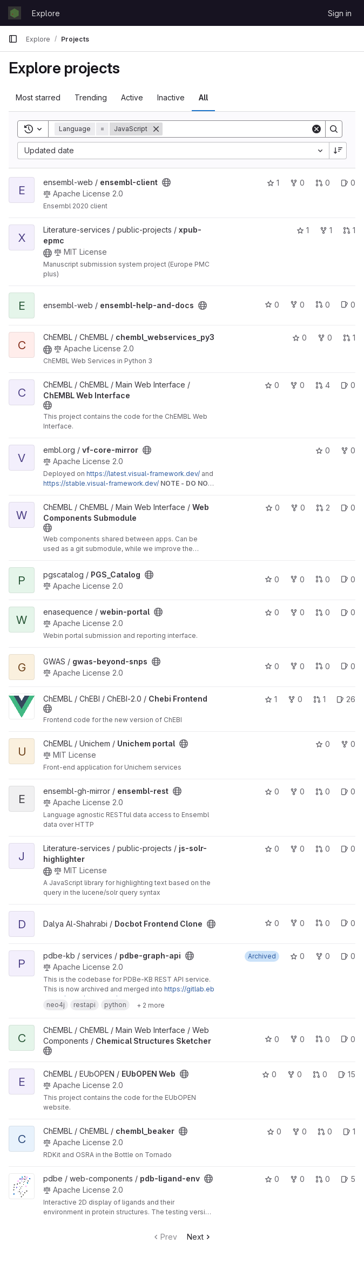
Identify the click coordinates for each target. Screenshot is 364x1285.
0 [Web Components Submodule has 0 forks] (298, 507)
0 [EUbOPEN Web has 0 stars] (269, 1074)
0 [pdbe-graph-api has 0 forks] (322, 956)
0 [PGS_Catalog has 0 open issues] (348, 579)
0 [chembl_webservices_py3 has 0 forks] (325, 337)
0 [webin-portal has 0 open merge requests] (322, 612)
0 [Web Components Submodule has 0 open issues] (348, 507)
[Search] (236, 129)
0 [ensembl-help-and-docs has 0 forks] (297, 304)
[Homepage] (14, 13)
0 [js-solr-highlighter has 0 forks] (297, 848)
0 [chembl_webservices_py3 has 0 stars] (299, 337)
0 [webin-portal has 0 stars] (272, 612)
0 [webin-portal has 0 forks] (297, 612)
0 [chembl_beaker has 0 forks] (299, 1131)
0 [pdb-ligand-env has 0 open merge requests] (322, 1179)
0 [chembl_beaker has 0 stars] (274, 1131)
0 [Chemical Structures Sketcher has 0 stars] (272, 1039)
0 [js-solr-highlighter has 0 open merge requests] (322, 848)
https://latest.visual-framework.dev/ (143, 474)
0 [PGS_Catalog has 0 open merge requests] (322, 579)
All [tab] (203, 97)
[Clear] (316, 129)
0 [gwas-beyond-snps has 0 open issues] (348, 666)
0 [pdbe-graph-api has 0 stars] (297, 956)
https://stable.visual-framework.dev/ (101, 483)
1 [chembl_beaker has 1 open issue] (349, 1131)
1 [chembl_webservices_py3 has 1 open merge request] (349, 337)
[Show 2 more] (151, 1004)
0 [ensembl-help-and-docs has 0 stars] (272, 304)
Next (199, 1236)
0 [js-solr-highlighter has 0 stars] (272, 848)
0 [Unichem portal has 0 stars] (322, 744)
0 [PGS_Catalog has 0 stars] (272, 579)
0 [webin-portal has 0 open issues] (348, 612)
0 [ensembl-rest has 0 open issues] (348, 791)
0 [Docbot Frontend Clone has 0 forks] (297, 923)
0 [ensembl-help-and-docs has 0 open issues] (348, 304)
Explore (46, 13)
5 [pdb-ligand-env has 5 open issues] (348, 1179)
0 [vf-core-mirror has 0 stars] (322, 450)
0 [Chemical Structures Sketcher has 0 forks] (297, 1039)
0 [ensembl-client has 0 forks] (297, 182)
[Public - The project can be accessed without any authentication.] (166, 182)
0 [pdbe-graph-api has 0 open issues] (348, 956)
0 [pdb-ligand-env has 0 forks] (297, 1179)
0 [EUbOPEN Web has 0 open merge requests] (320, 1074)
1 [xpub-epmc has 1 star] (302, 230)
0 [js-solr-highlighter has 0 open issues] (348, 848)
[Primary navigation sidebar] (13, 38)
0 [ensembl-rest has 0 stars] (272, 791)
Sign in (340, 13)
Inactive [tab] (171, 97)
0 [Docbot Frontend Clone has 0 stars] (272, 923)
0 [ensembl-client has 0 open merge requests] (322, 182)
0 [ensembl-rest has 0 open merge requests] (322, 791)
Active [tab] (132, 97)
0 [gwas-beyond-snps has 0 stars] (272, 666)
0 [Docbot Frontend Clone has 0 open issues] (348, 923)
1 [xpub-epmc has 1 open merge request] (349, 230)
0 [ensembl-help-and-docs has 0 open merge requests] (322, 304)
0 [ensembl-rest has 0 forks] (297, 791)
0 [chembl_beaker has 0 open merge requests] (325, 1131)
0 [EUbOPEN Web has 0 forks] (294, 1074)
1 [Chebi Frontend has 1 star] (271, 699)
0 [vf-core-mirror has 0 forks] (348, 450)
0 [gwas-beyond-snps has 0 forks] (297, 666)
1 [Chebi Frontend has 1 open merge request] (319, 699)
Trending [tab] (91, 97)
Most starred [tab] (38, 97)
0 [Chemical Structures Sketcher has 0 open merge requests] (322, 1039)
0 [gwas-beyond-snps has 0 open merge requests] (322, 666)
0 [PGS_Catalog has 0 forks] (297, 579)
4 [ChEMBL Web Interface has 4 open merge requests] (322, 385)
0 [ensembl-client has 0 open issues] (348, 182)
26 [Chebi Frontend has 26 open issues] (345, 699)
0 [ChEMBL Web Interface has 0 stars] (272, 385)
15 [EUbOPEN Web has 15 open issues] (346, 1074)
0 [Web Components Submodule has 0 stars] (272, 507)
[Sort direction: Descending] (338, 150)
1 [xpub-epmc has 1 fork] (326, 230)
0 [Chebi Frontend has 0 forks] (295, 699)
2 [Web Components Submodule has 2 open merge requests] (323, 507)
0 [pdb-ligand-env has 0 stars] (272, 1179)
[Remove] (156, 129)
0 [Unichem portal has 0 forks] (348, 744)
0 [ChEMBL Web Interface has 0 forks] (297, 385)
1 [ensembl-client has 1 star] (273, 182)
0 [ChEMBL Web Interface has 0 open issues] (348, 385)
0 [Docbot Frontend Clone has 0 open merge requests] (322, 923)
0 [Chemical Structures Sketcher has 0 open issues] (348, 1039)
